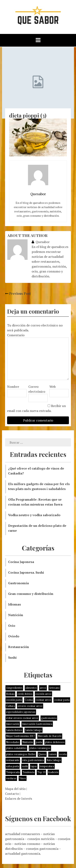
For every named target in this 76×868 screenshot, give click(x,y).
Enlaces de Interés (18, 798)
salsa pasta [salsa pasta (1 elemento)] (12, 766)
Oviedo (13, 636)
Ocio (11, 625)
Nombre (13, 386)
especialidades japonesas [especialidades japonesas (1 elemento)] (20, 712)
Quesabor (41, 242)
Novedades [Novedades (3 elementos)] (12, 742)
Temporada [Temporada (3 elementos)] (13, 772)
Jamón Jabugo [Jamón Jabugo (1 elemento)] (33, 730)
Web (52, 386)
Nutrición (15, 615)
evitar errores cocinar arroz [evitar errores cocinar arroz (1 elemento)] (22, 718)
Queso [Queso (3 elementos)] (42, 754)
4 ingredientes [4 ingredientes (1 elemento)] (14, 688)
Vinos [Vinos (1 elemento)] (22, 778)
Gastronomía (18, 583)
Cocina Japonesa (21, 562)
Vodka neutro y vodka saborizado (34, 515)
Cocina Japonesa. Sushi (26, 572)
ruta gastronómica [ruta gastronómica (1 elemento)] (33, 760)
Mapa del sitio (15, 788)
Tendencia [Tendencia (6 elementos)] (28, 772)
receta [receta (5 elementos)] (62, 754)
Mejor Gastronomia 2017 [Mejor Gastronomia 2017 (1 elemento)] (20, 736)
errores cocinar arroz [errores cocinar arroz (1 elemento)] (30, 706)
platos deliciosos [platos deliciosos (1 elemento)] (55, 742)
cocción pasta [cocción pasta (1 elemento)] (14, 700)
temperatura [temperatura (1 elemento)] (47, 766)
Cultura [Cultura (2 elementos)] (10, 706)
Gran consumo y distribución (30, 593)
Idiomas (14, 604)
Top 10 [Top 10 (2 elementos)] (41, 772)
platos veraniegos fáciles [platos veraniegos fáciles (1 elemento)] (20, 754)
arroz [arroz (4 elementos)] (43, 688)
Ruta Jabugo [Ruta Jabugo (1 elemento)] (54, 760)
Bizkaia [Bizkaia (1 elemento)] (10, 694)
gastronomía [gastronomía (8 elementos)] (49, 718)
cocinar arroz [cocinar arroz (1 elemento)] (43, 700)
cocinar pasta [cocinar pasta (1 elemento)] (62, 700)
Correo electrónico (36, 389)
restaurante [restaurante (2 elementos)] (12, 760)
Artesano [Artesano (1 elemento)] (54, 688)
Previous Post (18, 293)
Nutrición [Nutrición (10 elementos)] (27, 742)
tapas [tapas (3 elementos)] (34, 766)
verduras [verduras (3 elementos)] (11, 778)
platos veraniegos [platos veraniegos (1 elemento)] (39, 748)
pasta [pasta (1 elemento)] (39, 742)
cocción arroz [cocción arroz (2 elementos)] (43, 694)
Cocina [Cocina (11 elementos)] (29, 700)
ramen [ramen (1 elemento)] (52, 754)
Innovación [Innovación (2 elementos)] (12, 724)
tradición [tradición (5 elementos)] (53, 772)
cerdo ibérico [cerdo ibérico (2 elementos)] (25, 694)
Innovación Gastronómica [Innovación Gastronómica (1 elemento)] (37, 724)
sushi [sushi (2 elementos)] (25, 766)
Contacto (12, 793)
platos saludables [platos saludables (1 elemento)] (16, 748)
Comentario (16, 335)
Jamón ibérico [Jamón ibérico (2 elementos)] (14, 730)
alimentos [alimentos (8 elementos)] (31, 688)
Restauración (18, 647)
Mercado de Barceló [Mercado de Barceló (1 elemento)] (50, 736)
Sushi (12, 657)
